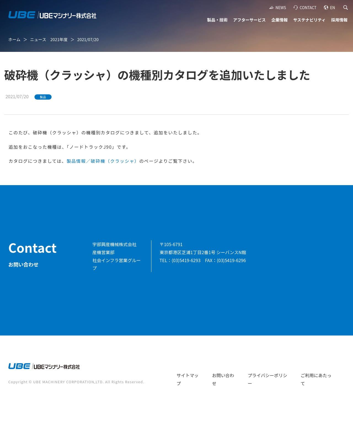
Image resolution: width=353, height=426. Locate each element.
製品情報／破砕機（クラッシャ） (102, 161)
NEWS (281, 7)
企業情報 (279, 20)
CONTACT (308, 7)
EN (332, 7)
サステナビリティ (309, 20)
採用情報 (339, 20)
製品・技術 (217, 20)
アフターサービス (249, 20)
